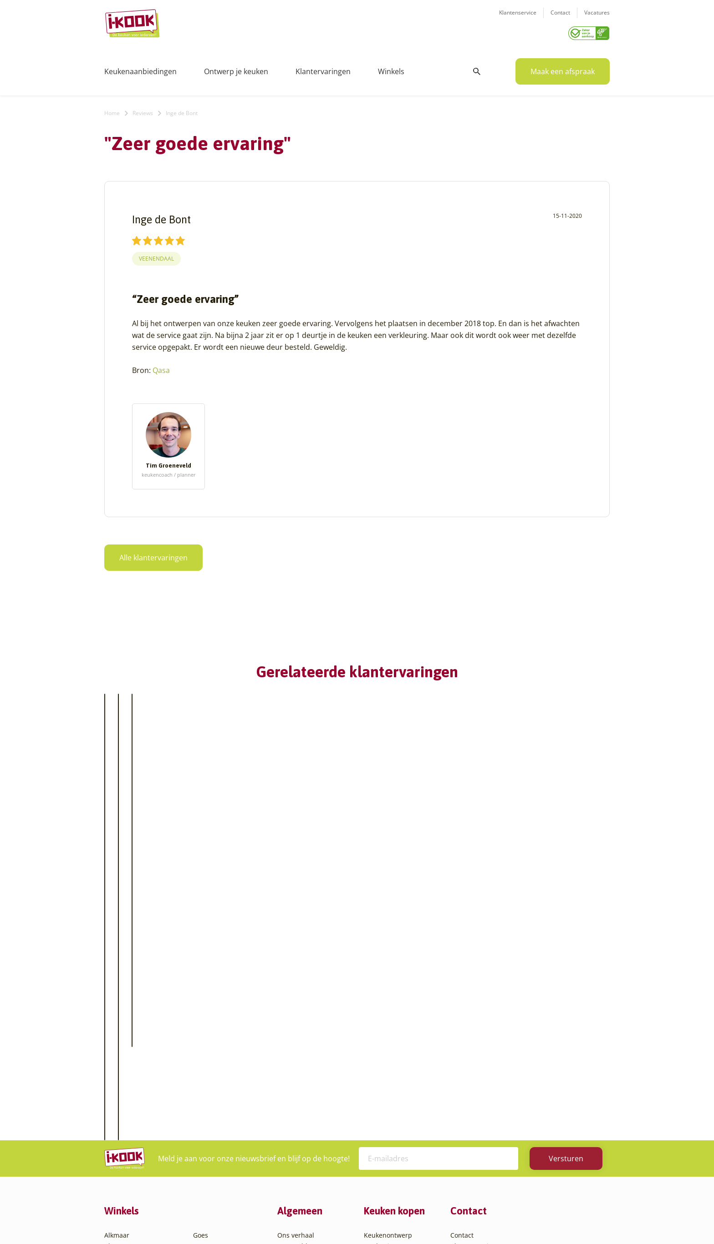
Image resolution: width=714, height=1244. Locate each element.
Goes (200, 1026)
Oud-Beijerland (216, 1081)
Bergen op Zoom (129, 1103)
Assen (113, 1081)
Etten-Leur (120, 1168)
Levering (377, 1070)
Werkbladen (382, 1103)
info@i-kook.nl (522, 1072)
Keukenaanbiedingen (140, 68)
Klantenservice (517, 18)
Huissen (205, 1059)
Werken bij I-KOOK (305, 1070)
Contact (560, 18)
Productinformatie (391, 1092)
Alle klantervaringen (153, 554)
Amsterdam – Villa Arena (141, 1059)
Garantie (377, 1081)
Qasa (161, 367)
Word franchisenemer (310, 1103)
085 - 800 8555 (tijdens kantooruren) (518, 1084)
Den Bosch (120, 1125)
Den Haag (119, 1136)
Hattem (204, 1037)
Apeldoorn (120, 1070)
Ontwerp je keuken (236, 68)
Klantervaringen (323, 68)
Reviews (143, 110)
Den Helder (121, 1147)
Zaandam (207, 1157)
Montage (377, 1048)
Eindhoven (120, 1157)
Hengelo (205, 1048)
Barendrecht (123, 1092)
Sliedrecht (208, 1114)
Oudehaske (210, 1092)
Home (112, 110)
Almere (115, 1037)
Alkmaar (116, 1026)
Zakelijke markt (300, 1059)
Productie (378, 1037)
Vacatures (597, 18)
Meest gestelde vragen (312, 1081)
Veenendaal (156, 256)
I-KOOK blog (296, 1037)
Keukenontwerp (388, 1026)
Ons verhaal (295, 1026)
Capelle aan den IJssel (137, 1114)
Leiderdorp (210, 1070)
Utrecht (204, 1125)
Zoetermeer (211, 1168)
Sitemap (429, 1219)
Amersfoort (121, 1048)
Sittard (203, 1103)
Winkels (391, 68)
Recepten (291, 1048)
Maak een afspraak (562, 68)
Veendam (207, 1136)
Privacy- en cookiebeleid (373, 1219)
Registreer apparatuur (311, 1092)
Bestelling (379, 1059)
